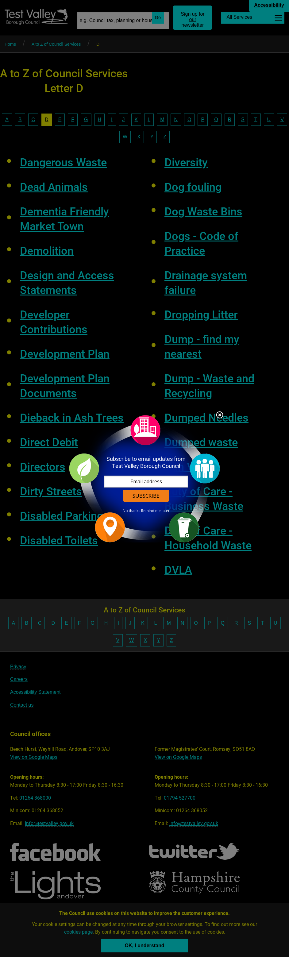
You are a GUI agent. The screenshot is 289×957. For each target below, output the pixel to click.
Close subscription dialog (219, 415)
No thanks (131, 510)
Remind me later (155, 510)
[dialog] (144, 478)
